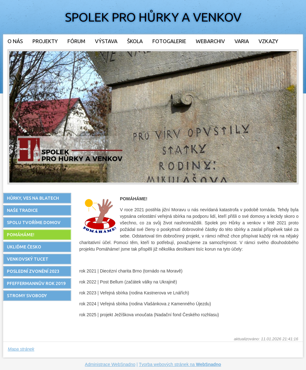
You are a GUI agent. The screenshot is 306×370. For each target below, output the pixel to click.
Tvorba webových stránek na (180, 364)
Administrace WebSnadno (110, 364)
